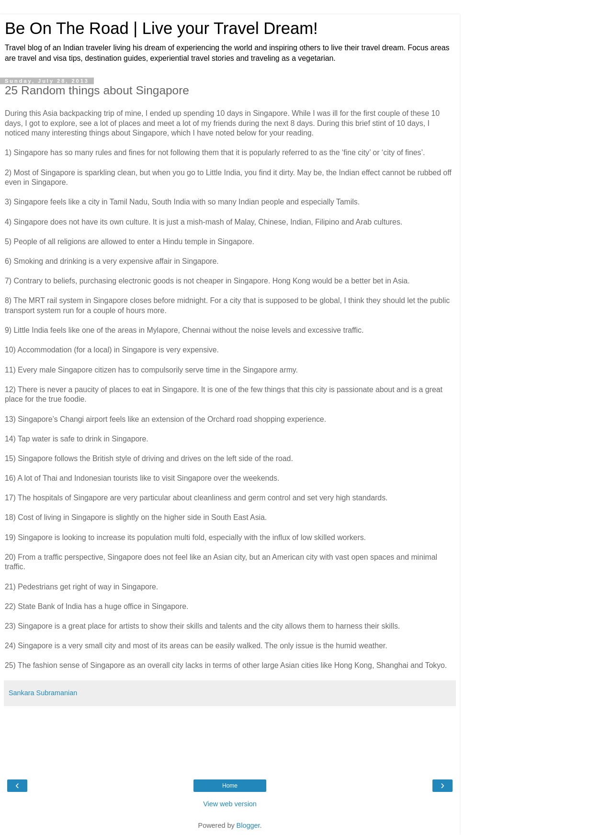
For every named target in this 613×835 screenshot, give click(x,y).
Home (230, 785)
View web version (230, 804)
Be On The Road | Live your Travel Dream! (161, 28)
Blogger (248, 825)
